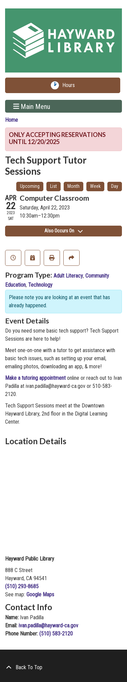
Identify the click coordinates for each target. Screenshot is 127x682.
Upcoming (30, 186)
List (53, 186)
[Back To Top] (63, 667)
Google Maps (40, 594)
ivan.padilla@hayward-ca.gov (48, 625)
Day (114, 186)
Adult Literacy (68, 276)
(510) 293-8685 (22, 586)
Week (95, 186)
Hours (70, 85)
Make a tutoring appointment (35, 378)
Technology (40, 285)
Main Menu (31, 106)
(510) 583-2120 (56, 633)
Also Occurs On (63, 230)
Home (11, 120)
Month (73, 186)
